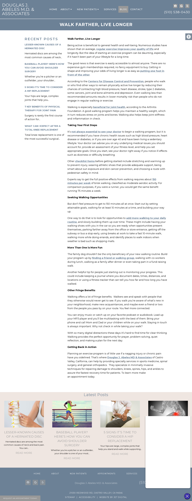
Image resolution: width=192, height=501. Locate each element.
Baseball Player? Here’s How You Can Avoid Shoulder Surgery (44, 68)
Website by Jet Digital (113, 497)
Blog (123, 9)
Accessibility (87, 497)
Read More (24, 452)
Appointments (106, 473)
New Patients (87, 9)
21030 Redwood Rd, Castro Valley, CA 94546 (96, 493)
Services (110, 9)
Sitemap (70, 497)
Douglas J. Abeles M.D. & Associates (18, 9)
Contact (136, 9)
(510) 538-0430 (177, 12)
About (65, 9)
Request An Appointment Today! (20, 498)
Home (53, 9)
